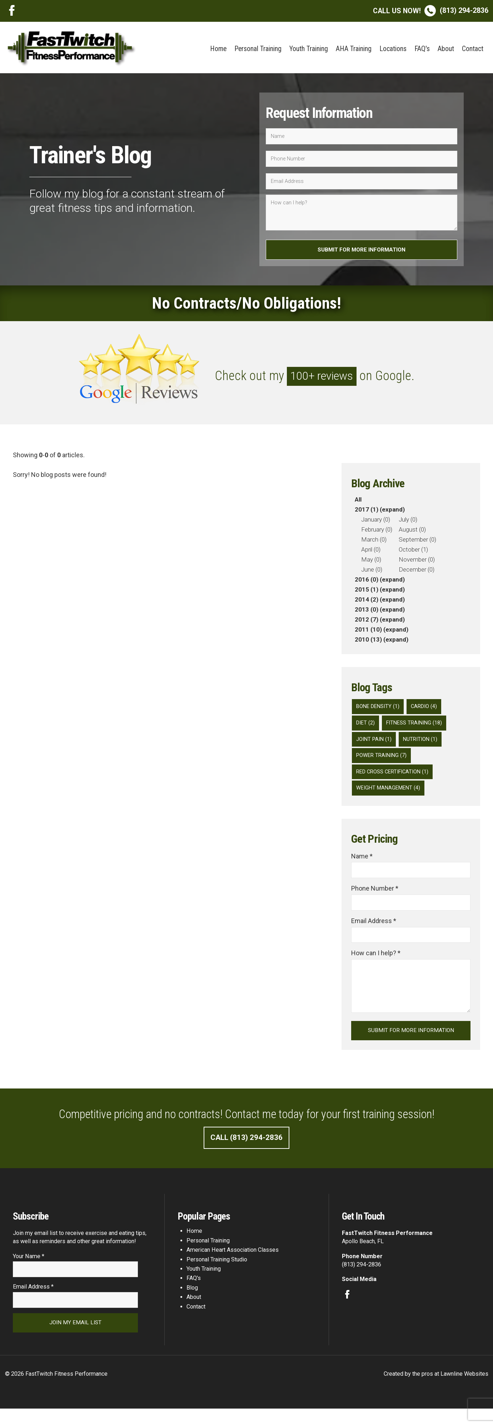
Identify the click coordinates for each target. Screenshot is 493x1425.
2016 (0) (366, 581)
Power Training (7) (383, 761)
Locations (393, 49)
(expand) (392, 511)
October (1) (413, 551)
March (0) (374, 541)
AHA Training (354, 49)
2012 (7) (366, 621)
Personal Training (258, 49)
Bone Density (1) (379, 709)
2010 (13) (368, 641)
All (358, 501)
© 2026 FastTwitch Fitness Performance (56, 1390)
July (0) (408, 521)
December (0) (416, 571)
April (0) (370, 551)
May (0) (371, 561)
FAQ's (422, 49)
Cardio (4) (428, 709)
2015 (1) (366, 591)
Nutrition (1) (423, 743)
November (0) (417, 561)
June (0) (371, 571)
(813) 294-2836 (430, 10)
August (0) (412, 531)
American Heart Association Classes (232, 1263)
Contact (472, 49)
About (446, 49)
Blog (192, 1300)
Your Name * (28, 1269)
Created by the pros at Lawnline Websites (436, 1390)
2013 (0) (366, 611)
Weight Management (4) (390, 795)
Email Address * (373, 930)
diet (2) (366, 726)
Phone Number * (374, 897)
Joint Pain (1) (375, 743)
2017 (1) (366, 511)
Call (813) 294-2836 (247, 1150)
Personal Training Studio (216, 1272)
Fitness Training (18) (417, 726)
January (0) (375, 521)
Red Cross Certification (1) (395, 778)
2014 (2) (366, 601)
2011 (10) (368, 631)
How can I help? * (375, 963)
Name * (362, 864)
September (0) (417, 541)
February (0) (376, 531)
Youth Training (308, 49)
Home (218, 49)
